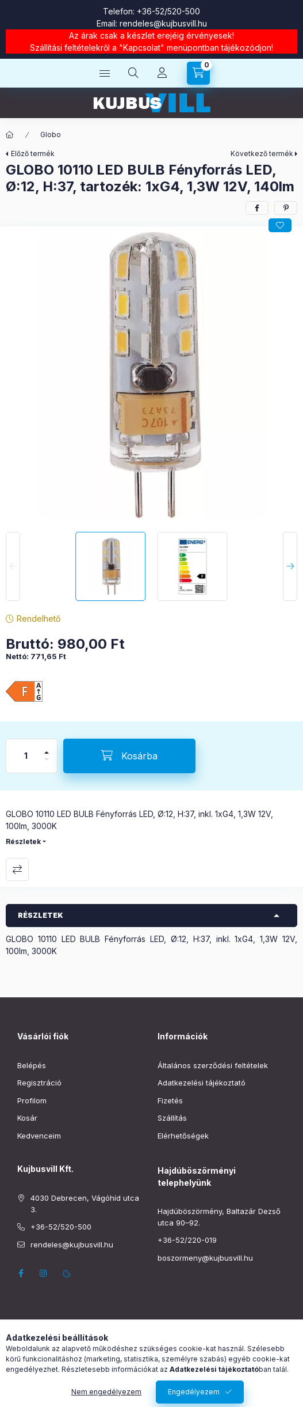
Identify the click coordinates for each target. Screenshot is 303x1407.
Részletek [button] (40, 915)
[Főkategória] (10, 135)
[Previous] (13, 566)
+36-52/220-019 (187, 1240)
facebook (20, 1273)
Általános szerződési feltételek (213, 1065)
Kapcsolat (141, 47)
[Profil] (162, 73)
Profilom (32, 1100)
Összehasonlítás (17, 869)
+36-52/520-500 (168, 11)
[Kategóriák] (104, 73)
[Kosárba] (129, 756)
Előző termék (33, 153)
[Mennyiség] (26, 756)
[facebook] (257, 208)
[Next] (290, 566)
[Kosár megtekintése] (198, 73)
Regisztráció (39, 1082)
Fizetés (170, 1100)
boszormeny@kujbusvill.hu (205, 1257)
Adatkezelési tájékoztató (202, 1082)
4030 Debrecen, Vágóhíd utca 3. (84, 1203)
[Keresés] (133, 73)
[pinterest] (285, 208)
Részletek (23, 841)
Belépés (31, 1065)
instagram (43, 1273)
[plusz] (46, 747)
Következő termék (262, 153)
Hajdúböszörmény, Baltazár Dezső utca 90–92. (219, 1216)
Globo (50, 134)
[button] (152, 376)
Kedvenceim (39, 1135)
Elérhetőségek (183, 1135)
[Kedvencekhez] (280, 225)
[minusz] (46, 764)
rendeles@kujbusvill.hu (163, 23)
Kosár (27, 1117)
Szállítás (172, 1117)
